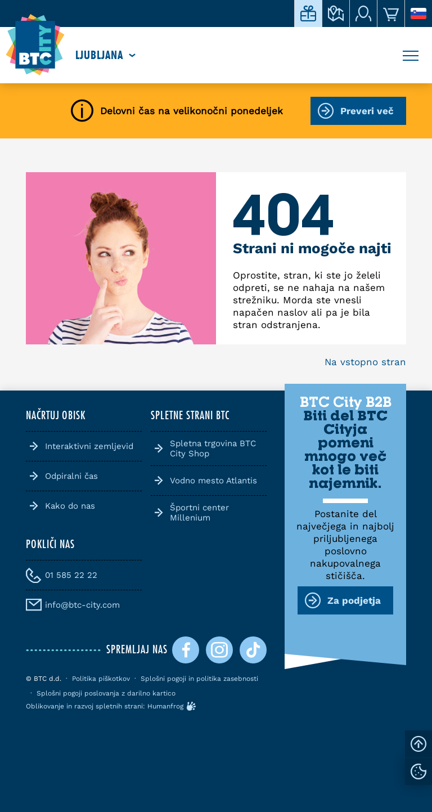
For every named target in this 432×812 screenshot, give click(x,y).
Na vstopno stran (365, 361)
